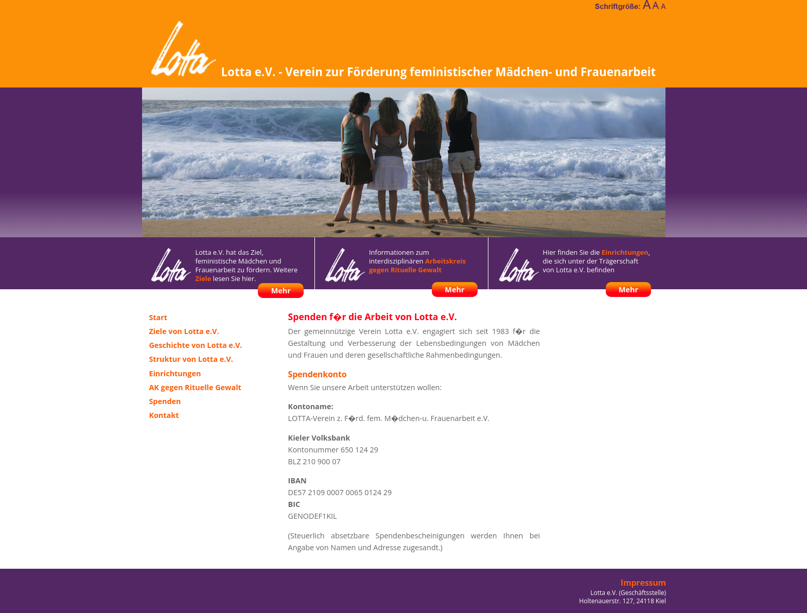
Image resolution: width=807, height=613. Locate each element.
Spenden (165, 401)
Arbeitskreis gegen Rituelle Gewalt (417, 265)
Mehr (281, 290)
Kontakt (164, 415)
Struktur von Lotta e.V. (191, 359)
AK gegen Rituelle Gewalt (195, 387)
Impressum (643, 582)
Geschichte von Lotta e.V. (195, 345)
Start (158, 317)
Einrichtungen (625, 252)
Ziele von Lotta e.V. (184, 331)
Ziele (203, 278)
